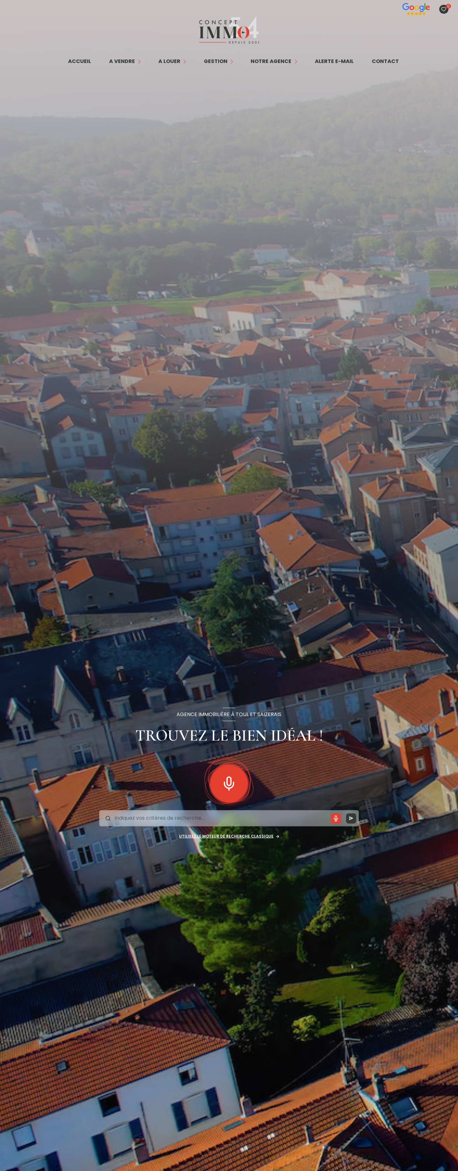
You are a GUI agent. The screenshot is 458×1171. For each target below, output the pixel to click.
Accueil (79, 61)
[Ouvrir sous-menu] (140, 61)
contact (385, 61)
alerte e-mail (334, 61)
